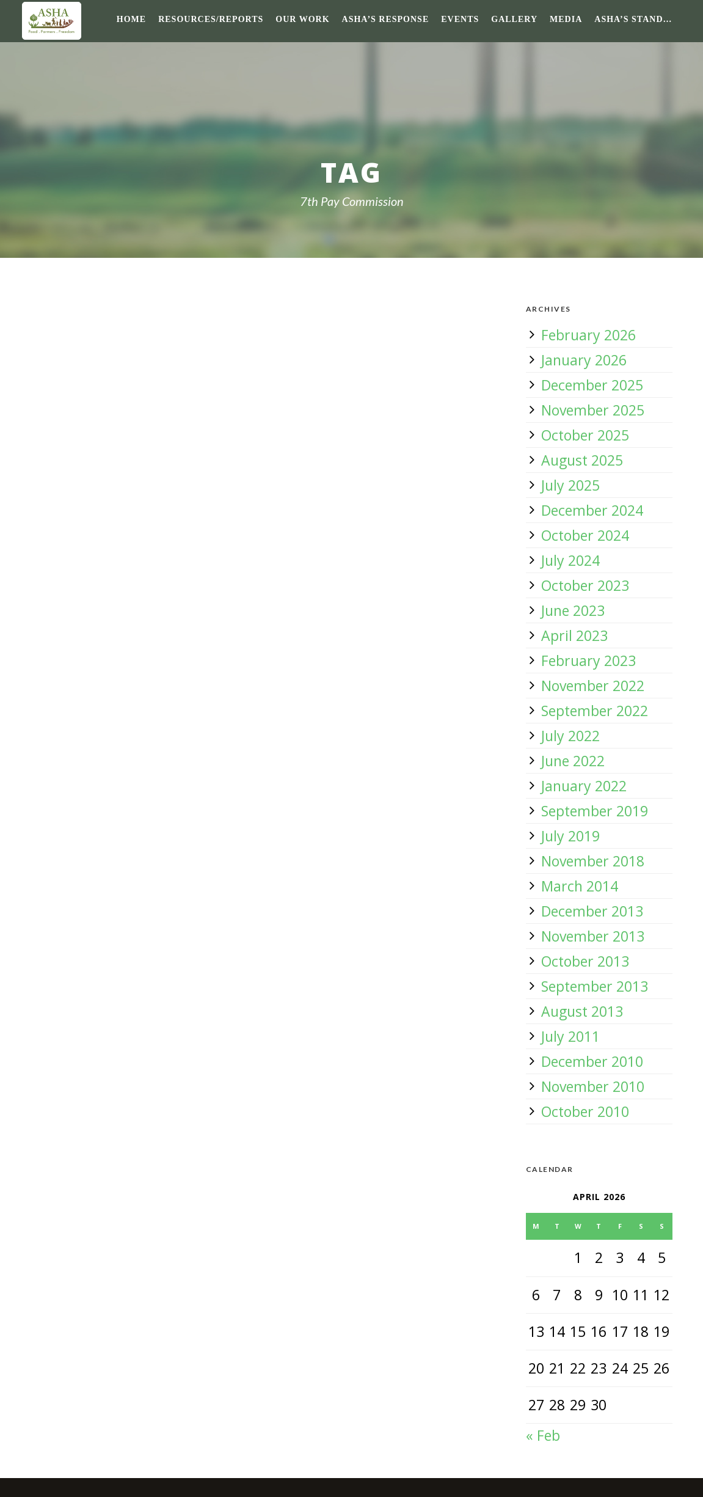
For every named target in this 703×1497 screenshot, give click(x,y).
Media (566, 19)
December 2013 (592, 911)
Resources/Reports (210, 19)
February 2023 (588, 660)
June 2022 (573, 760)
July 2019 (570, 836)
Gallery (514, 19)
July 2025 (570, 485)
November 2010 (592, 1086)
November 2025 (592, 410)
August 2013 (582, 1011)
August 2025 (582, 460)
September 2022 (594, 710)
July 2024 (570, 560)
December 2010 (592, 1061)
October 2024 (585, 535)
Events (460, 19)
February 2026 (588, 335)
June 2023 (573, 610)
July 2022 (570, 735)
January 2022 (584, 786)
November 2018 (592, 861)
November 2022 (592, 685)
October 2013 (585, 961)
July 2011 (570, 1036)
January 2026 (584, 360)
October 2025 (585, 435)
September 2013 (594, 986)
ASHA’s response (385, 19)
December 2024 (592, 510)
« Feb (543, 1435)
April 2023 (574, 635)
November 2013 (592, 936)
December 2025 (592, 385)
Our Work (302, 19)
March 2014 (579, 886)
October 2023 (585, 585)
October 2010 (585, 1111)
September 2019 (594, 811)
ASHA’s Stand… (633, 19)
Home (131, 19)
